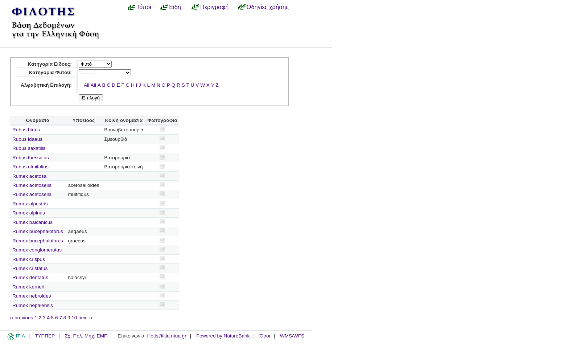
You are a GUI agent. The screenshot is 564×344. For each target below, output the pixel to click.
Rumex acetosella (32, 185)
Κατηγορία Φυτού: (50, 72)
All (86, 85)
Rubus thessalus (30, 157)
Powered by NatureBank (223, 336)
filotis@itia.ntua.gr (166, 336)
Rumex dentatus (30, 277)
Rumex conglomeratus (37, 250)
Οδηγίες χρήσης (268, 7)
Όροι (265, 336)
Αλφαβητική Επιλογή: (46, 85)
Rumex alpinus (28, 213)
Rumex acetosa (29, 176)
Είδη (175, 7)
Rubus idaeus (27, 139)
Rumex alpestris (30, 203)
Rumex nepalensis (32, 305)
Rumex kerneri (28, 287)
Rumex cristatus (30, 268)
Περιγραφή (214, 7)
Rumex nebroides (31, 296)
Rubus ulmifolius (30, 166)
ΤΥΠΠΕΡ (45, 336)
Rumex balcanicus (32, 222)
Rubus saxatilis (28, 148)
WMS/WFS (292, 336)
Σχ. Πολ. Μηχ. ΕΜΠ (86, 336)
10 (74, 317)
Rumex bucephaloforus (37, 231)
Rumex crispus (28, 259)
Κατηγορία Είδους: (49, 64)
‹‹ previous (21, 317)
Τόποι (143, 7)
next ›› (85, 317)
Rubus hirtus (26, 129)
